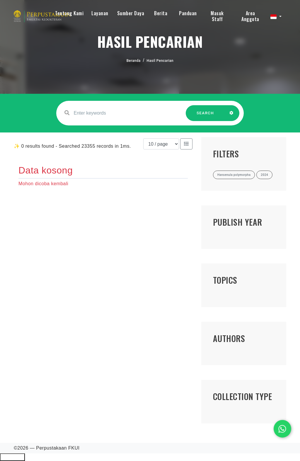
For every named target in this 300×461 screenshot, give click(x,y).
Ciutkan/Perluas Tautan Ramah (12, 457)
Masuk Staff (217, 16)
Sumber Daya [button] (130, 13)
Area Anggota (250, 16)
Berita (160, 13)
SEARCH (205, 116)
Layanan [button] (99, 13)
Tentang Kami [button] (69, 13)
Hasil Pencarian (160, 61)
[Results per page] (161, 143)
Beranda (134, 61)
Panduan (188, 13)
